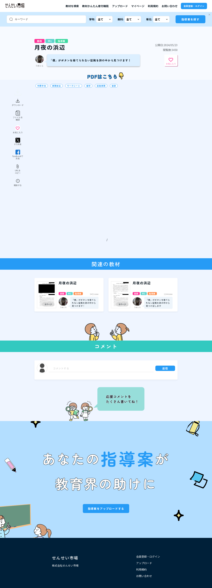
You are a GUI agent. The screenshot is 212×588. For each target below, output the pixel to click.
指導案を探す (190, 19)
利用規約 (153, 6)
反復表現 (101, 86)
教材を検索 (72, 6)
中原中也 (41, 86)
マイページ (137, 6)
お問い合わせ (170, 6)
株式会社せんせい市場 (65, 565)
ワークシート (73, 86)
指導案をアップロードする (106, 508)
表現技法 (56, 86)
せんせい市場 (65, 558)
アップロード (120, 6)
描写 (88, 86)
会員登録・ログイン (194, 6)
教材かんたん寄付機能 (95, 6)
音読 (114, 86)
